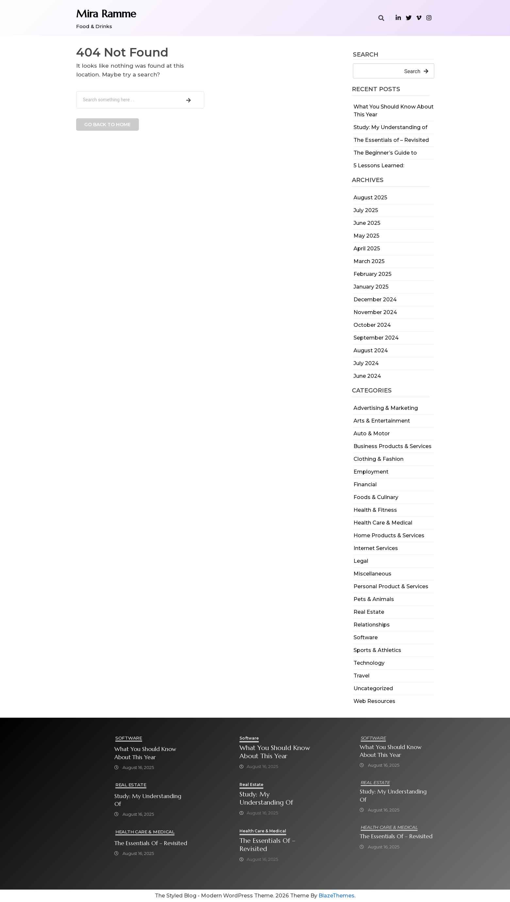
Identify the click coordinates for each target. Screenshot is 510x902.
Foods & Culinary (376, 497)
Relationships (372, 625)
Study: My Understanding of (390, 127)
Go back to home (107, 124)
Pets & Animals (374, 599)
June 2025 (367, 223)
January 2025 (371, 287)
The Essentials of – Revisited (391, 140)
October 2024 (372, 325)
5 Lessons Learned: (379, 165)
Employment (371, 472)
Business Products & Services (393, 446)
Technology (369, 663)
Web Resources (374, 701)
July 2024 (366, 363)
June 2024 (367, 376)
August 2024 (371, 350)
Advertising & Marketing (386, 408)
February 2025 (372, 274)
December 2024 (375, 299)
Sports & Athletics (377, 650)
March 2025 (369, 261)
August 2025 (370, 197)
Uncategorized (373, 688)
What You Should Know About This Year (145, 752)
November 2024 (375, 312)
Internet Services (376, 548)
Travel (362, 676)
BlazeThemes (336, 896)
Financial (365, 484)
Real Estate (369, 612)
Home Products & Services (389, 535)
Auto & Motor (372, 433)
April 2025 (367, 248)
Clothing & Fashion (378, 459)
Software (366, 637)
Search (365, 55)
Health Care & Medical (383, 523)
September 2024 (376, 338)
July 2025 (366, 210)
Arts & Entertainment (382, 421)
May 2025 (366, 236)
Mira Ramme (106, 13)
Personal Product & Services (391, 586)
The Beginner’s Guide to (385, 153)
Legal (361, 561)
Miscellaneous (372, 574)
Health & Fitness (375, 510)
